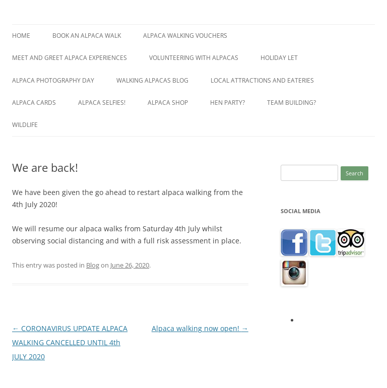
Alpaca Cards (34, 102)
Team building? (291, 102)
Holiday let (279, 57)
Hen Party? (227, 102)
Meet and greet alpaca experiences (69, 57)
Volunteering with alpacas (193, 57)
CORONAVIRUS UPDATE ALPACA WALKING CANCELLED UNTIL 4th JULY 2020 (69, 342)
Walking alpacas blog (152, 80)
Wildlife (25, 124)
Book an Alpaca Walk (86, 35)
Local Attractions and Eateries (262, 80)
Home (21, 35)
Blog (92, 265)
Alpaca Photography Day (53, 80)
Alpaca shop (168, 102)
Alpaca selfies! (101, 102)
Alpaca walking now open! (200, 328)
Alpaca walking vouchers (185, 35)
